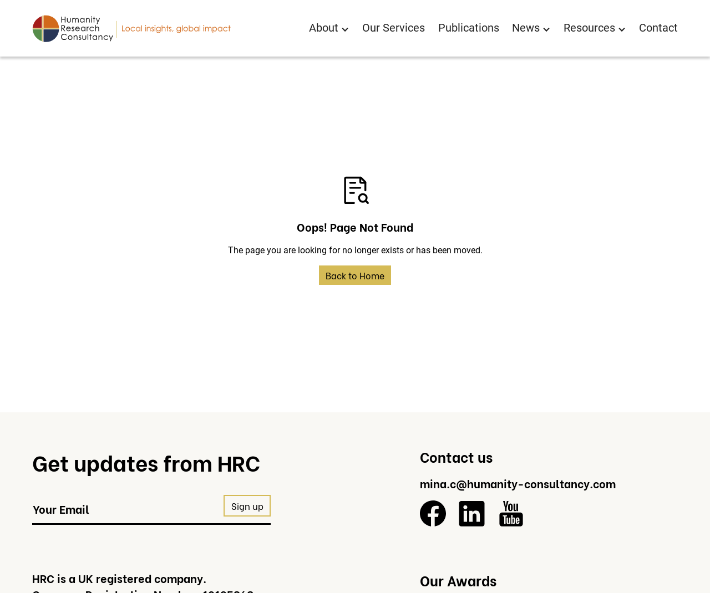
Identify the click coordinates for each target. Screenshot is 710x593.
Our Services (393, 28)
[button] (329, 28)
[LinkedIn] (472, 513)
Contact (658, 28)
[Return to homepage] (131, 28)
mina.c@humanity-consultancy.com (518, 483)
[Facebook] (433, 513)
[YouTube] (511, 513)
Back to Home (355, 275)
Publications (468, 28)
